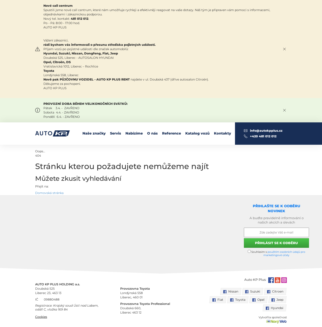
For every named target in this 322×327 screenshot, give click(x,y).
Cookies (41, 317)
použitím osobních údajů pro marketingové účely (284, 253)
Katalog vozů (197, 133)
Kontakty (222, 133)
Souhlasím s (276, 253)
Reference (171, 133)
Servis (115, 133)
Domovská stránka (49, 193)
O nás (152, 133)
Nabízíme (134, 133)
